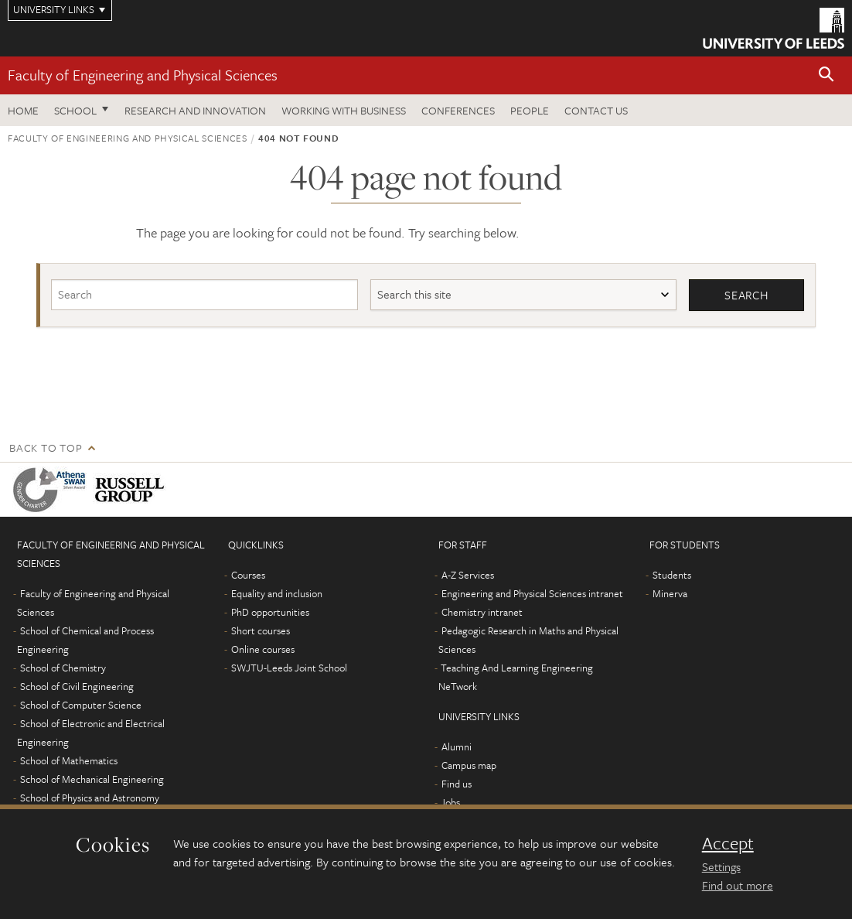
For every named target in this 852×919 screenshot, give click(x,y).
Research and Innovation (195, 110)
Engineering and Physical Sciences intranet (532, 593)
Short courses (260, 630)
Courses (248, 574)
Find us (456, 783)
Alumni (456, 746)
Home (23, 110)
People (529, 110)
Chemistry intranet (482, 612)
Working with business (343, 110)
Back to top (45, 447)
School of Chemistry (63, 667)
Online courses (263, 649)
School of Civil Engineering (77, 686)
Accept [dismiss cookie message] (728, 843)
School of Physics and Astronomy (89, 797)
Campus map (468, 765)
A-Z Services (467, 574)
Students (672, 574)
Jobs (450, 802)
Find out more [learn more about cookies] (737, 884)
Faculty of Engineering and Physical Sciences (143, 74)
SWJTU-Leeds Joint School (289, 667)
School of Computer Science (80, 704)
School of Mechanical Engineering (92, 779)
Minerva (670, 593)
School (75, 110)
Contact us (596, 110)
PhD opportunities (270, 612)
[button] (826, 75)
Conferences (458, 110)
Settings (721, 866)
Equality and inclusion (276, 593)
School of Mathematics (69, 760)
